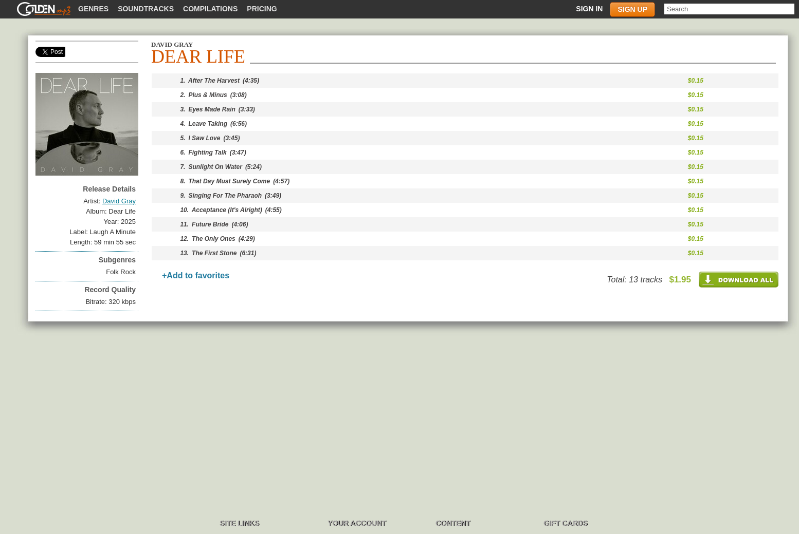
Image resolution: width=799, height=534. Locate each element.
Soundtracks (146, 9)
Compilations (210, 9)
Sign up (632, 9)
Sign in (589, 9)
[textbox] (729, 9)
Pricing (262, 9)
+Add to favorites (195, 275)
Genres (93, 9)
